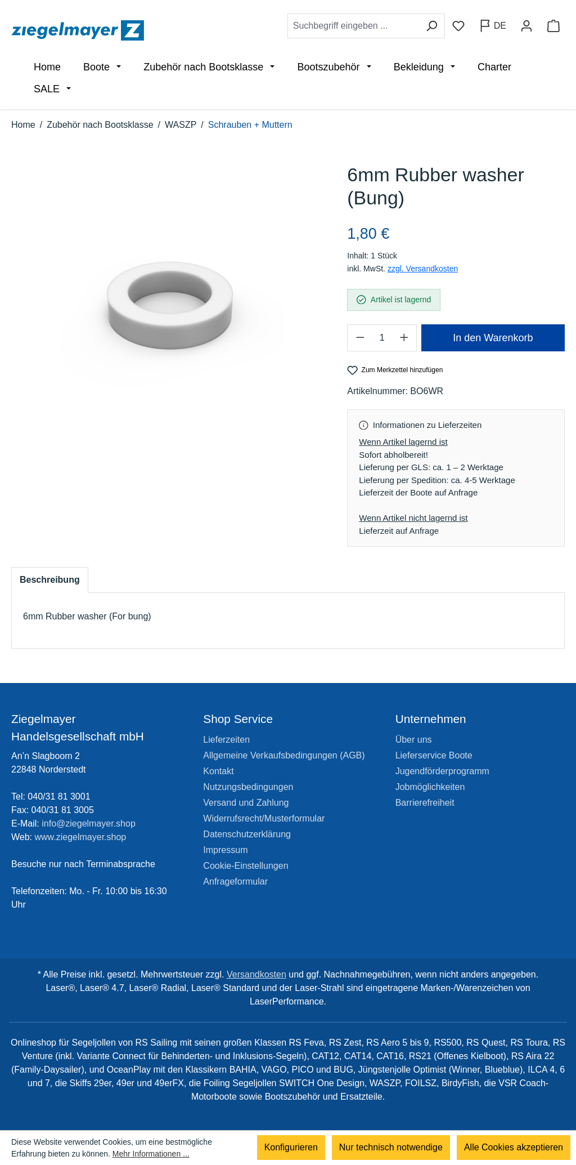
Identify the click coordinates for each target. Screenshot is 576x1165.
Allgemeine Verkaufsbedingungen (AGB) (283, 755)
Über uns (413, 739)
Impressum (225, 850)
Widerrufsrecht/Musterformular (264, 818)
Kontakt (218, 771)
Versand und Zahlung (246, 802)
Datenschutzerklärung (247, 834)
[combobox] (353, 26)
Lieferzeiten (226, 739)
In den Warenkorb (493, 337)
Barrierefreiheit (424, 802)
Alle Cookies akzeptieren (513, 1148)
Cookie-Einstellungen (245, 866)
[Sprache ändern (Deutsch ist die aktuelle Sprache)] (492, 26)
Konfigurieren (291, 1148)
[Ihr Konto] (526, 26)
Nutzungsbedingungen (248, 787)
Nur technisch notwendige (391, 1148)
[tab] (49, 580)
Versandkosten (256, 974)
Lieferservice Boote (433, 755)
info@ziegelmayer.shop (89, 823)
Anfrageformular (235, 881)
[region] (168, 281)
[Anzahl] (382, 337)
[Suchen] (431, 26)
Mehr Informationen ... (151, 1153)
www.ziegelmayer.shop (81, 837)
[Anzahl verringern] (359, 337)
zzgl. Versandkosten (423, 268)
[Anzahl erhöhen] (404, 337)
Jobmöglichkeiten (430, 787)
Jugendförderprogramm (442, 771)
